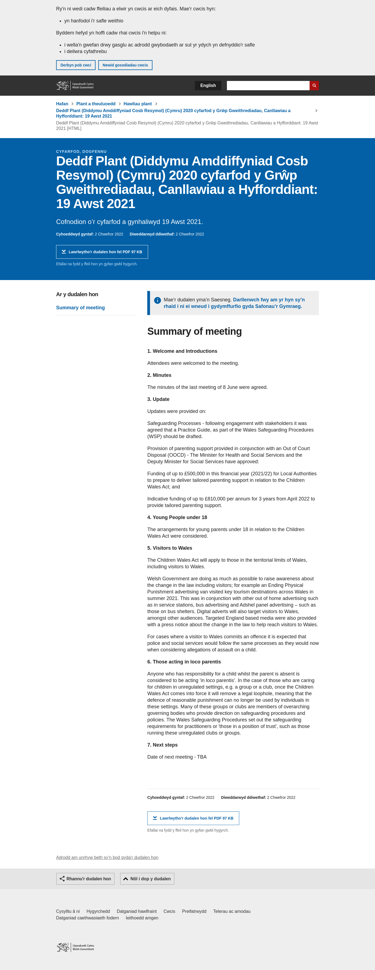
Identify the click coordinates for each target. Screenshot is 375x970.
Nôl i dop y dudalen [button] (150, 878)
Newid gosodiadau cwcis (125, 65)
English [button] (208, 85)
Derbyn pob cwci (75, 65)
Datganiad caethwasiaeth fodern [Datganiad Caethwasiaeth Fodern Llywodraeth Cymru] (87, 918)
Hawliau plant (137, 103)
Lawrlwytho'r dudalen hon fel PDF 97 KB (105, 254)
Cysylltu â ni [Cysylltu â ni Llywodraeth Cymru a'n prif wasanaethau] (68, 911)
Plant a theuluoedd (96, 103)
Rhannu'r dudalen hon (89, 878)
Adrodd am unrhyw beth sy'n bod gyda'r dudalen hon (107, 857)
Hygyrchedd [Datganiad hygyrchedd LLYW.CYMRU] (98, 911)
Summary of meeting (80, 307)
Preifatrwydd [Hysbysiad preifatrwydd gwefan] (194, 911)
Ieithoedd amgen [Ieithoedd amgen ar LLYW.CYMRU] (142, 918)
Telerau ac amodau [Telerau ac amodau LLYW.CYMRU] (231, 911)
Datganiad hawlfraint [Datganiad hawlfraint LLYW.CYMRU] (137, 911)
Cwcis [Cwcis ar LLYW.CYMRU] (169, 911)
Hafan (62, 103)
